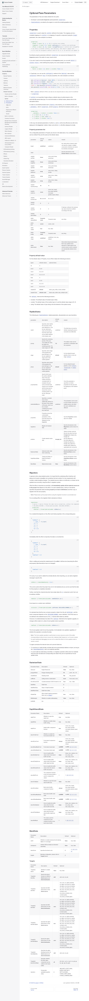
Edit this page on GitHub (36, 982)
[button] (9, 6)
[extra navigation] (71, 2)
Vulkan (50, 695)
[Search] (27, 2)
